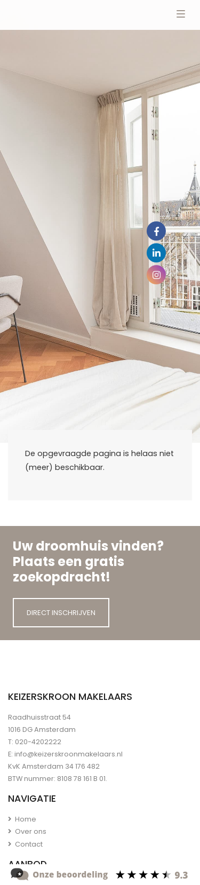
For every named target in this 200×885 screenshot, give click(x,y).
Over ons (27, 831)
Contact (25, 844)
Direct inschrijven (61, 613)
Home (22, 819)
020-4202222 (38, 741)
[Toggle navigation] (180, 15)
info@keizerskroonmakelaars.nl (68, 754)
